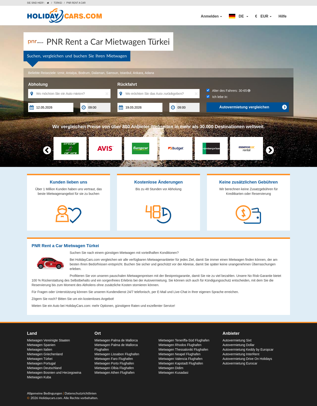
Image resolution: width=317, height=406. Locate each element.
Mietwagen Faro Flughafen (114, 359)
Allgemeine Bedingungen (45, 393)
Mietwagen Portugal (41, 363)
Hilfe (282, 16)
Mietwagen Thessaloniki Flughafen (183, 349)
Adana (149, 73)
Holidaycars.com (50, 398)
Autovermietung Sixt (237, 340)
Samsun (112, 73)
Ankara (138, 73)
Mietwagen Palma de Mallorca (116, 340)
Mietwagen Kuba (39, 377)
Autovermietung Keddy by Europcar (248, 349)
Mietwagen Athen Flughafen (115, 372)
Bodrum (84, 73)
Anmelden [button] (211, 16)
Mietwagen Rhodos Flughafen (179, 345)
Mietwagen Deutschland (44, 368)
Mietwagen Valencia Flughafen (180, 359)
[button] (238, 16)
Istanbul (125, 73)
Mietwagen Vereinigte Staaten (48, 340)
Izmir (60, 73)
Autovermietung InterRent (241, 354)
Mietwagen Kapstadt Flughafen (180, 363)
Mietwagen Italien (39, 349)
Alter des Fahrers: (228, 90)
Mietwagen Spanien (41, 345)
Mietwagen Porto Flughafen (114, 363)
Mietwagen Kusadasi (173, 372)
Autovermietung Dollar (239, 345)
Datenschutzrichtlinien (80, 393)
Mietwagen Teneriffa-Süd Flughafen (183, 340)
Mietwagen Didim (170, 368)
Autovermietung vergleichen (253, 107)
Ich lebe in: (217, 97)
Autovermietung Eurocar (240, 363)
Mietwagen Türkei (39, 359)
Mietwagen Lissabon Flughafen (117, 354)
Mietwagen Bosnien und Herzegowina (54, 372)
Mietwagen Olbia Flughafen (114, 368)
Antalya (71, 73)
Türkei (58, 3)
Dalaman (98, 73)
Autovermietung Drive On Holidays (247, 359)
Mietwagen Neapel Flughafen (179, 354)
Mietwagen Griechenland (45, 354)
